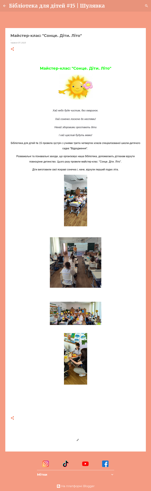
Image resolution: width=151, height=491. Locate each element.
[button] (12, 49)
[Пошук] (109, 6)
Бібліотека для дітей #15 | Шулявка (57, 6)
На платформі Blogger (76, 486)
